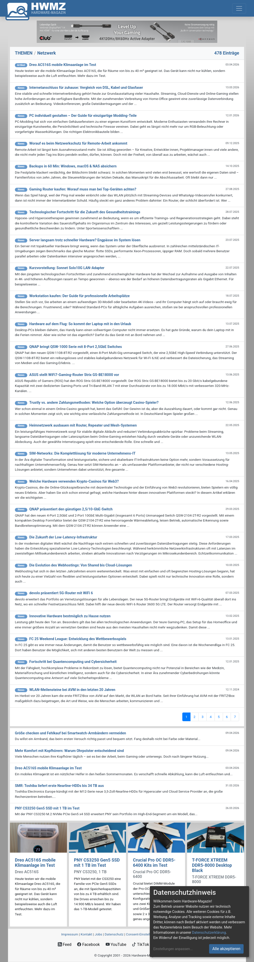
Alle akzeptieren (226, 948)
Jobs (98, 934)
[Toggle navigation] (239, 8)
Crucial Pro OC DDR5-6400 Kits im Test (154, 863)
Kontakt (86, 934)
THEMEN (23, 53)
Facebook (88, 944)
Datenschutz (114, 934)
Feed (64, 944)
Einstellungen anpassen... (173, 949)
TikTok (140, 944)
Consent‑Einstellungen (142, 934)
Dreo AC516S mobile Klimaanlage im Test (35, 863)
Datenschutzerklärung (209, 932)
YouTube (116, 944)
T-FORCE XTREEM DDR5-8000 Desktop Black (212, 865)
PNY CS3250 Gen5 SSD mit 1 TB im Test (97, 863)
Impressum (69, 934)
